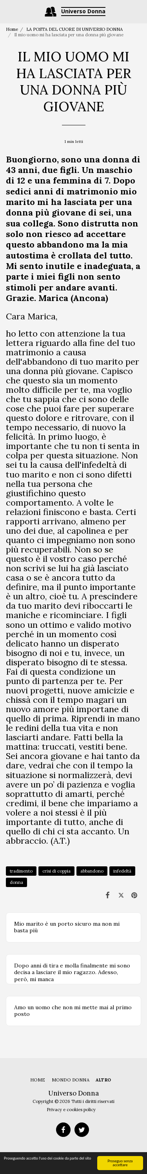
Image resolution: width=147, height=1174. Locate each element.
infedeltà (122, 871)
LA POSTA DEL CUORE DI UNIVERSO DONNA (74, 29)
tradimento (21, 871)
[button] (8, 11)
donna (16, 882)
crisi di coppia (56, 871)
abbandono (91, 871)
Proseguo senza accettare (119, 1162)
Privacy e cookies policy (71, 1109)
